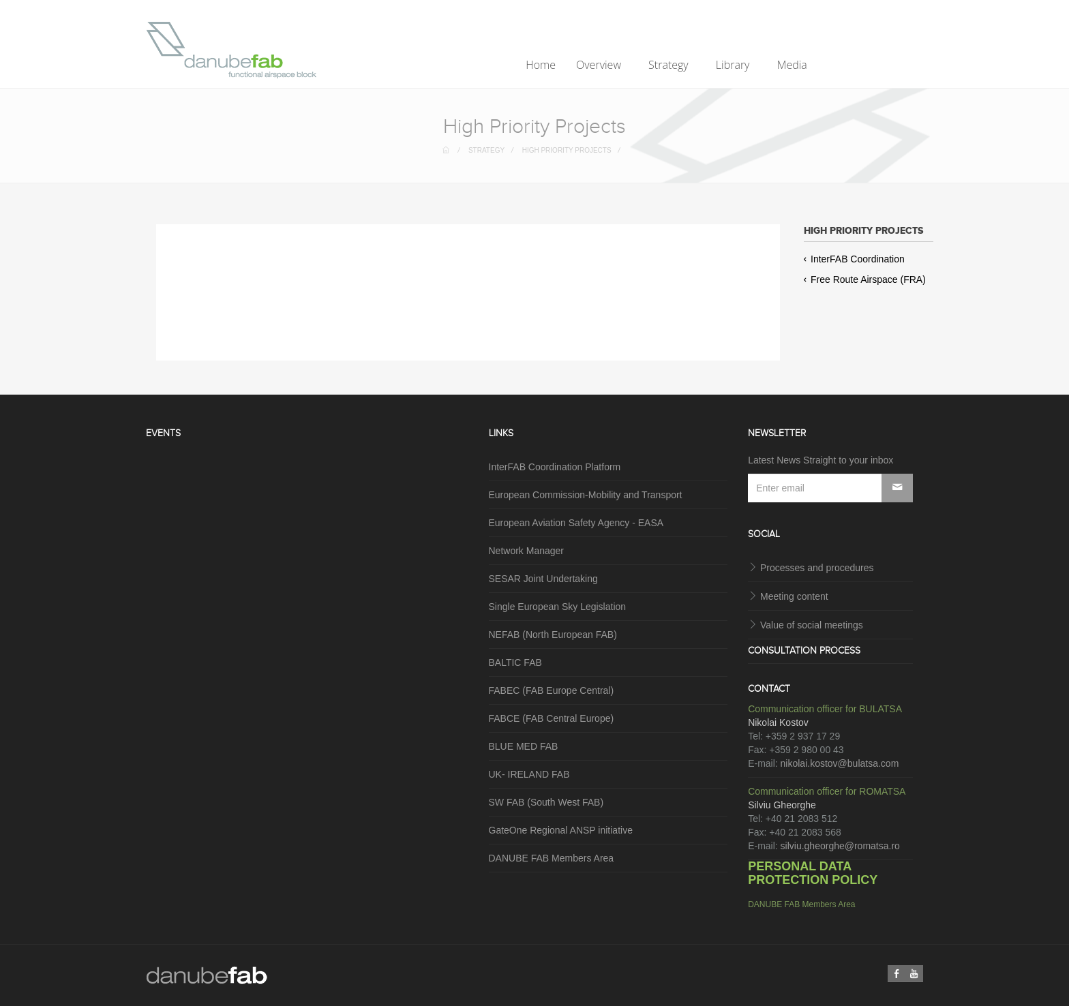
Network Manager (526, 550)
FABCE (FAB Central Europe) (551, 718)
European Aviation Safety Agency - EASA (576, 522)
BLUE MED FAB (523, 746)
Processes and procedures (817, 567)
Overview (600, 64)
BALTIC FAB (515, 662)
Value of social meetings (811, 625)
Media (793, 64)
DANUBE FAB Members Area (551, 858)
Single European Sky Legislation (558, 606)
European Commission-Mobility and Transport (585, 494)
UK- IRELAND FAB (529, 774)
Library (734, 64)
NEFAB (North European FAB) (553, 634)
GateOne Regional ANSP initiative (561, 830)
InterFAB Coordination (854, 259)
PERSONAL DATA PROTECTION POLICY (812, 873)
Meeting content (794, 596)
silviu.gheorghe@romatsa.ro (840, 845)
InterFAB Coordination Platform (555, 466)
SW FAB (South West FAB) (546, 802)
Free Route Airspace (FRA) (865, 279)
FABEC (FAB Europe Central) (551, 690)
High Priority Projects (567, 150)
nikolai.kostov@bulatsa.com (840, 763)
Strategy (669, 64)
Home (541, 64)
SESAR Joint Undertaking (543, 578)
